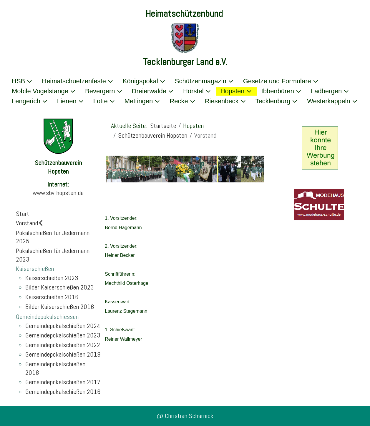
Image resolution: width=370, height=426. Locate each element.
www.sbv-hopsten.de (58, 193)
